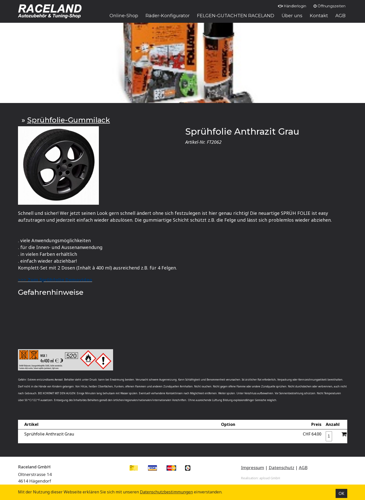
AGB (303, 467)
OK (341, 493)
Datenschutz (281, 467)
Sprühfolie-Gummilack (68, 120)
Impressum (252, 467)
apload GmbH (269, 478)
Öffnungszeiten (329, 6)
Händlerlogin (292, 6)
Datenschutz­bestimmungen (166, 492)
